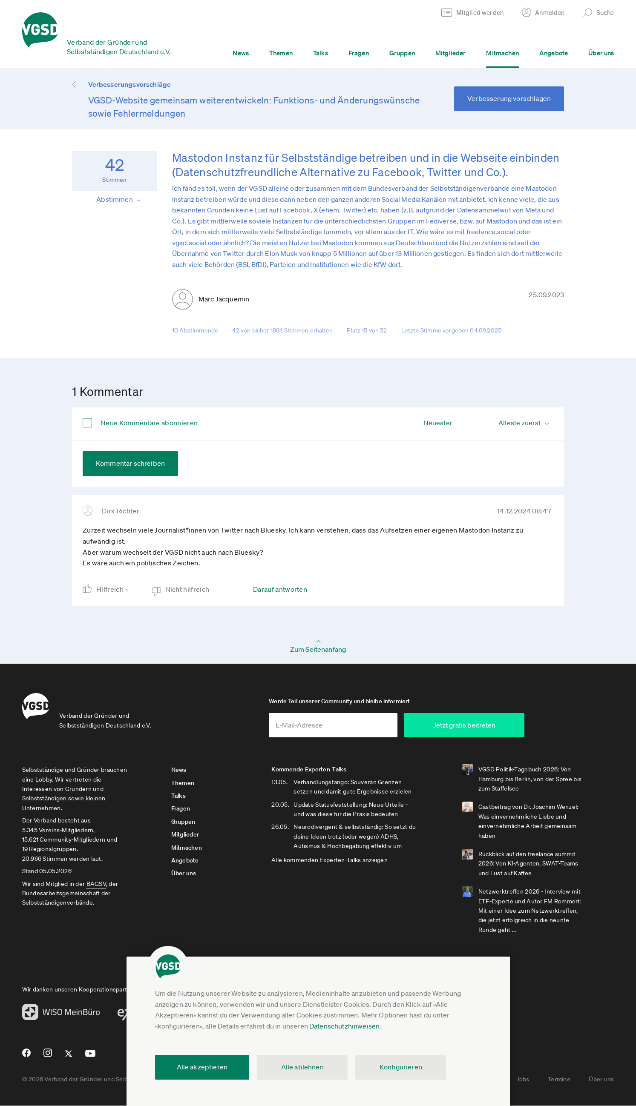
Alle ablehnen (302, 1067)
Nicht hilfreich (187, 589)
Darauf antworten (280, 589)
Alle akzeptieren (202, 1067)
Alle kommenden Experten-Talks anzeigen (331, 861)
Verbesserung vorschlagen (509, 98)
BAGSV (96, 884)
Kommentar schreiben (130, 463)
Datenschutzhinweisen (344, 1026)
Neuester (437, 422)
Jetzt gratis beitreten (478, 725)
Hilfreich (115, 589)
